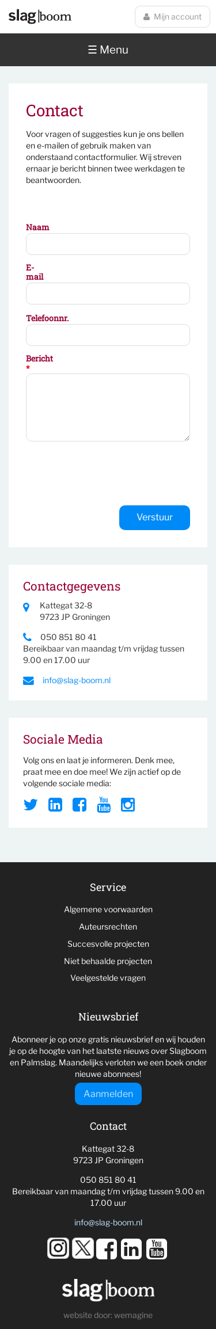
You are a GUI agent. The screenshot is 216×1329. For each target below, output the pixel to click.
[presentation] (113, 474)
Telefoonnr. (38, 318)
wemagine (133, 1315)
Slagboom (40, 16)
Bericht (38, 364)
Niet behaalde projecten (108, 961)
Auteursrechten (108, 926)
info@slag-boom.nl (67, 680)
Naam (38, 228)
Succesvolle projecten (108, 944)
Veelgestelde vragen (108, 978)
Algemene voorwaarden (108, 909)
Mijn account (172, 16)
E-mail (34, 273)
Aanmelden (108, 1093)
